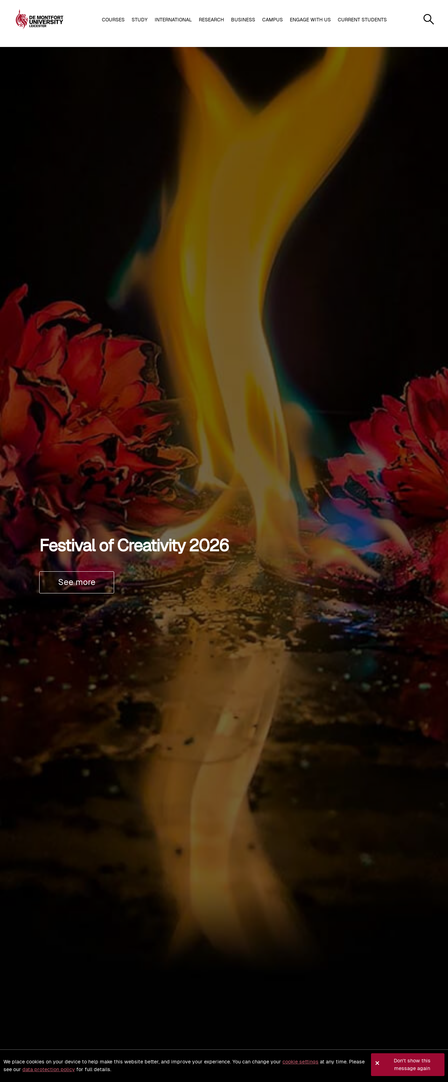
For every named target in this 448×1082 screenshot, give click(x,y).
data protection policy (48, 1069)
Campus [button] (272, 19)
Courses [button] (113, 19)
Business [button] (243, 19)
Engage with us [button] (310, 19)
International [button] (173, 19)
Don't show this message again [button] (412, 1064)
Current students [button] (362, 19)
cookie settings (300, 1061)
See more (77, 582)
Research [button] (211, 19)
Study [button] (140, 19)
